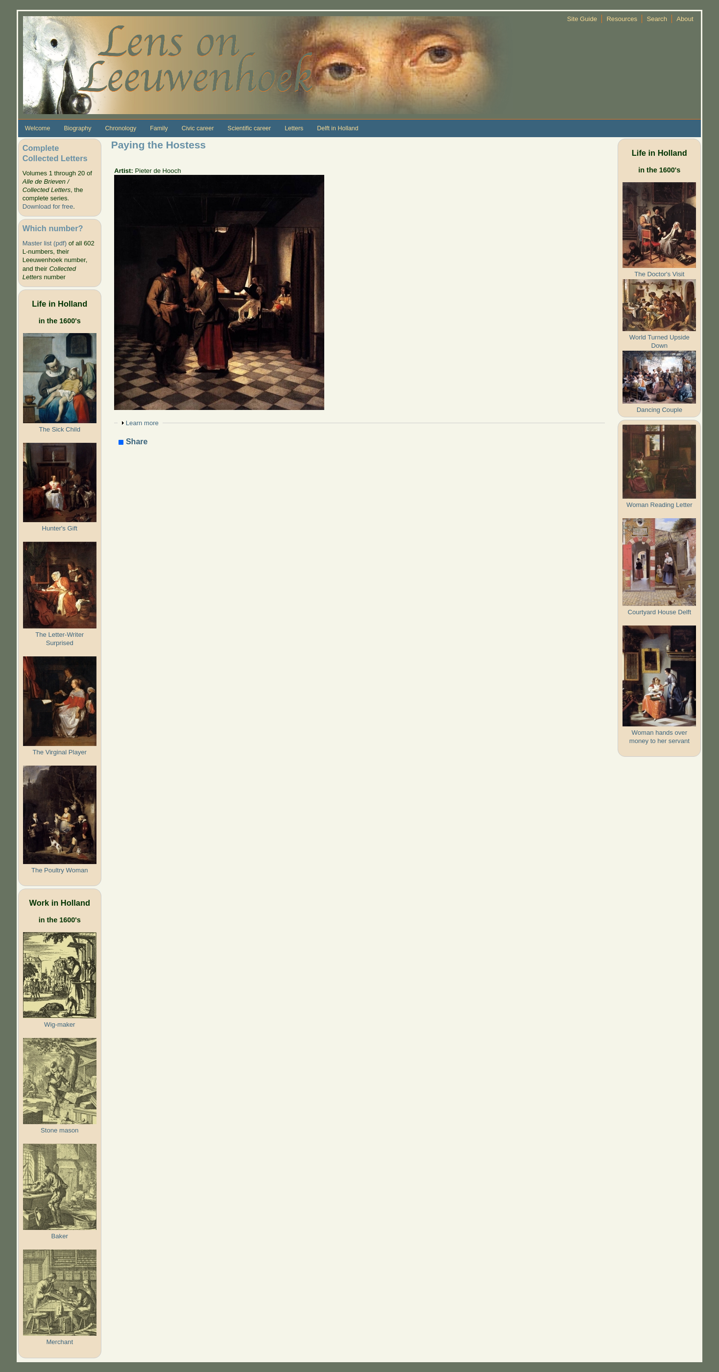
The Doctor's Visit (659, 274)
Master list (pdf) (45, 243)
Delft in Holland (337, 128)
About (684, 19)
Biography (77, 128)
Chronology (120, 128)
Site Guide (582, 19)
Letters (294, 128)
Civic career (198, 128)
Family (159, 128)
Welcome (37, 128)
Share (133, 442)
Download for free (48, 206)
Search (657, 19)
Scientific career (249, 128)
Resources (621, 19)
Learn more (142, 423)
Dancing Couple (659, 409)
